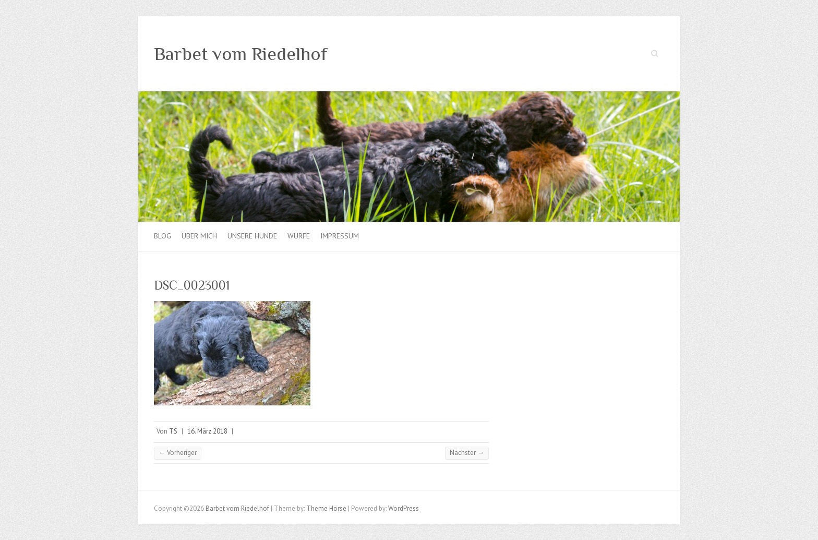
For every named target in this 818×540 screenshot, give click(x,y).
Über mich (199, 236)
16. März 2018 (207, 431)
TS (173, 431)
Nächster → (467, 452)
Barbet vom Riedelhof (241, 53)
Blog (162, 236)
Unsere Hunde (252, 236)
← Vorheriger (178, 452)
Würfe (298, 236)
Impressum (339, 236)
